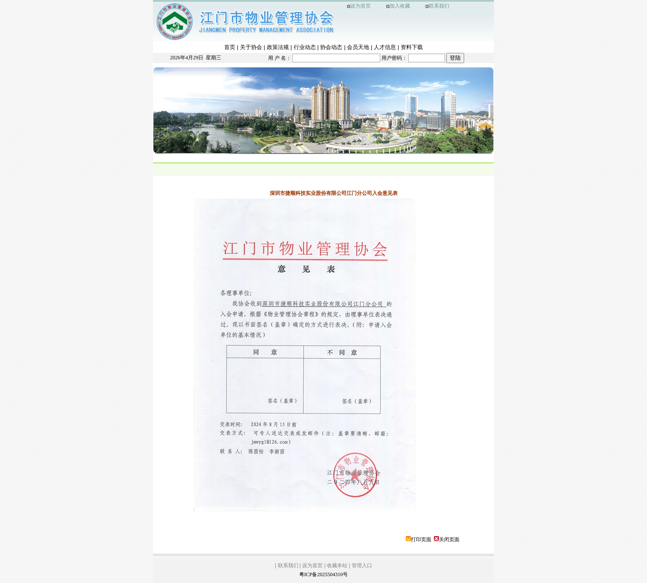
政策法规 (278, 47)
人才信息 (385, 47)
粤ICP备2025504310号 (323, 574)
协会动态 (331, 47)
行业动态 (305, 47)
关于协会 (251, 47)
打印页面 (421, 539)
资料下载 (412, 47)
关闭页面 (449, 539)
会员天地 (358, 47)
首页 (229, 47)
